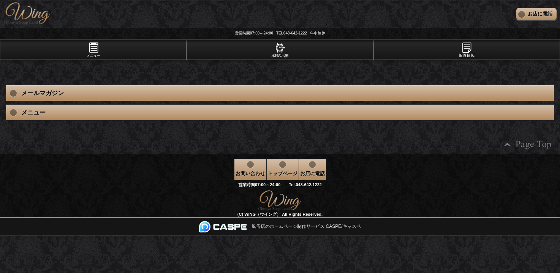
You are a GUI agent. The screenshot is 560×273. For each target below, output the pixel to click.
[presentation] (93, 50)
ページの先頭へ (527, 145)
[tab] (93, 49)
